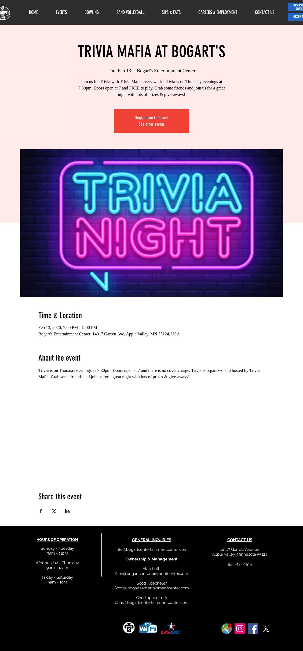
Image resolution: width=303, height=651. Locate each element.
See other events (152, 124)
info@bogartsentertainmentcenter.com (152, 549)
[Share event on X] (54, 511)
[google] (226, 628)
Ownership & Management (152, 559)
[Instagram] (240, 628)
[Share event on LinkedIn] (67, 511)
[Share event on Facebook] (40, 511)
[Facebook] (253, 628)
